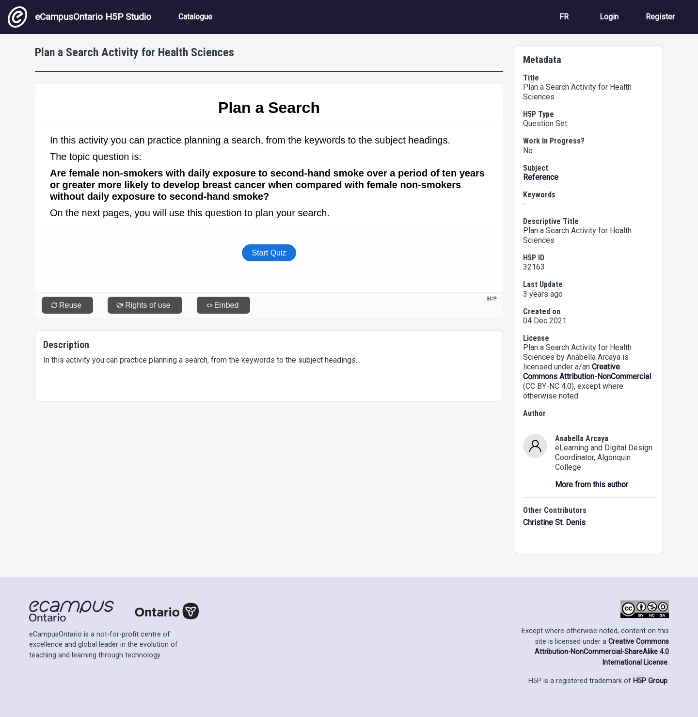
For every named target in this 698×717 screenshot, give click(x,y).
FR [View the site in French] (564, 16)
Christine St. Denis (554, 522)
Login (609, 16)
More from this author (591, 484)
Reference (540, 177)
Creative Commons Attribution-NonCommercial (587, 371)
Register (660, 16)
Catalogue (195, 16)
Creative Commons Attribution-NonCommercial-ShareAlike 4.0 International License (602, 652)
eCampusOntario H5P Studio (79, 17)
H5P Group (650, 681)
